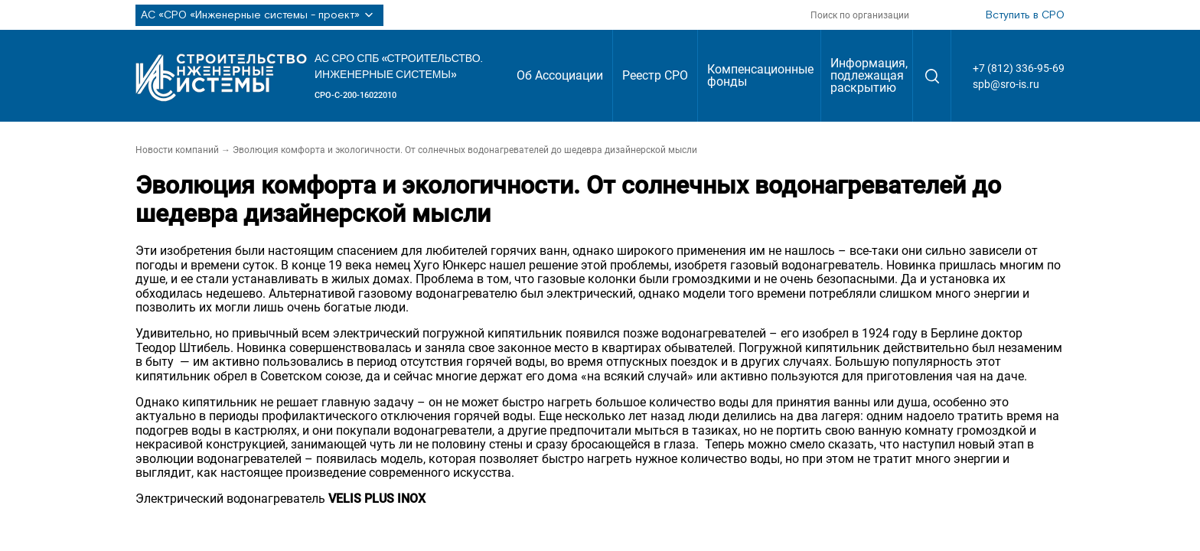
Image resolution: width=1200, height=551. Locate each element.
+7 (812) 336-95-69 (1019, 68)
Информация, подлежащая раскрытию (869, 75)
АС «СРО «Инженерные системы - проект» (259, 15)
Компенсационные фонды (760, 75)
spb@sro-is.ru (1006, 84)
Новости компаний (177, 150)
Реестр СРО (655, 75)
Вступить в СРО (1025, 15)
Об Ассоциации (560, 75)
